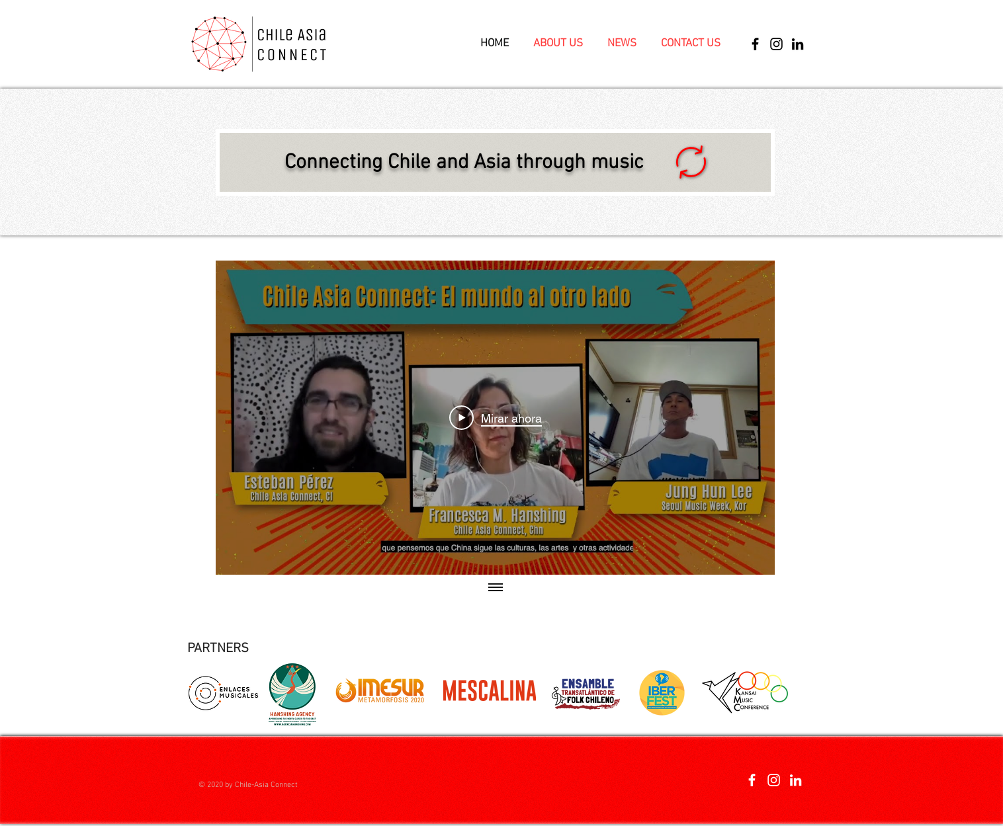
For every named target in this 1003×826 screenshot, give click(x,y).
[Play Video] (495, 418)
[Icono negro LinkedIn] (797, 44)
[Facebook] (755, 44)
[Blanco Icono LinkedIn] (795, 780)
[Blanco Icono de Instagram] (773, 780)
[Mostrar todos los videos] (495, 588)
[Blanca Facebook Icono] (752, 780)
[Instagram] (776, 44)
